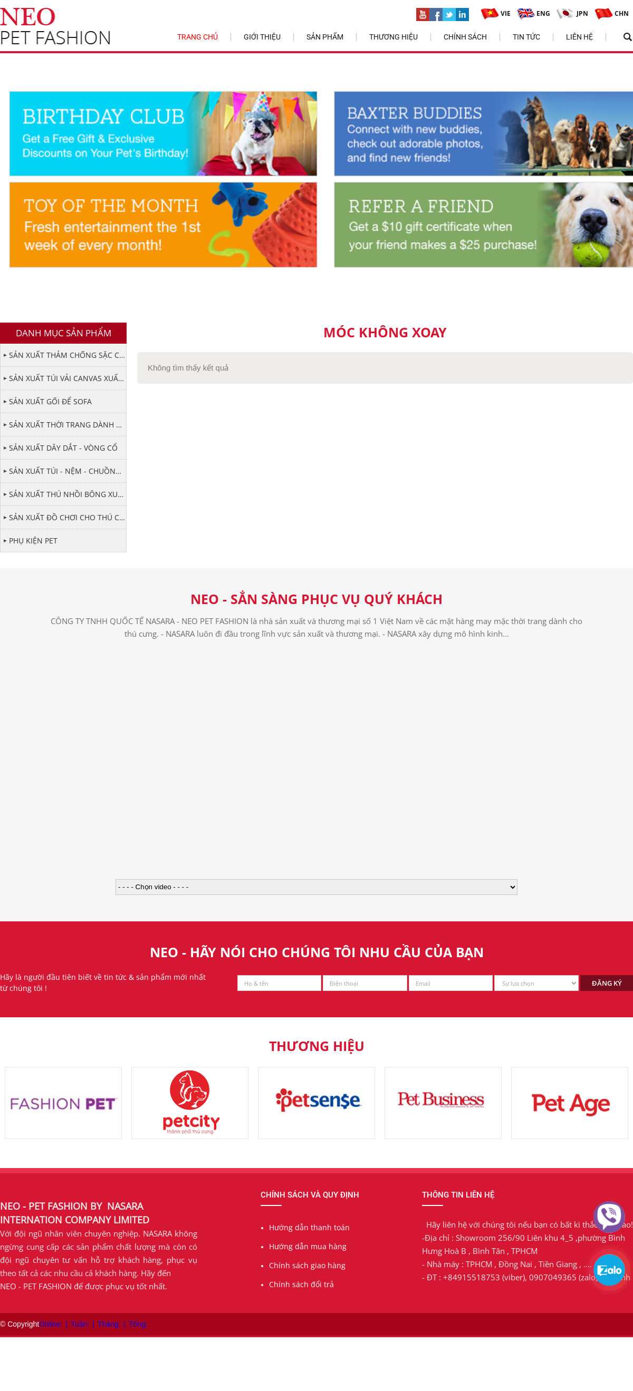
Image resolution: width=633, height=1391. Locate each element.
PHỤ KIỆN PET (33, 541)
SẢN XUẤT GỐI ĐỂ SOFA (50, 401)
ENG (533, 13)
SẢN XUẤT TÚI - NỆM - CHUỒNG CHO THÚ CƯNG (67, 471)
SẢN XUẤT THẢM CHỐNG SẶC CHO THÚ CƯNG (67, 355)
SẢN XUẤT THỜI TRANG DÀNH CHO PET (67, 425)
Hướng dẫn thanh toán (309, 1227)
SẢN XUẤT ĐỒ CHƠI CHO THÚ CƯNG (67, 517)
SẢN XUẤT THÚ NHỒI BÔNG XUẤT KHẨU (67, 494)
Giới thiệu (262, 37)
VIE (496, 13)
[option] (63, 1103)
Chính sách (465, 37)
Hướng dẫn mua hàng (308, 1246)
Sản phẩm (324, 37)
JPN (572, 13)
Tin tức (526, 37)
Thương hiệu (393, 37)
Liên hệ (579, 37)
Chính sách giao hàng (307, 1265)
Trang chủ (197, 37)
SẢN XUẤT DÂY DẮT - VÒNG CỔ (63, 448)
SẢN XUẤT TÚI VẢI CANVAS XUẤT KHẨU (67, 378)
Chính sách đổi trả (301, 1284)
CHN (611, 13)
